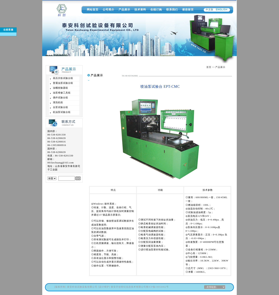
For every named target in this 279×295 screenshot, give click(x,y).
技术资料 (140, 9)
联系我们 (172, 9)
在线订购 (156, 9)
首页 (208, 67)
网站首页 (92, 9)
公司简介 (108, 9)
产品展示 (124, 9)
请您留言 (188, 9)
